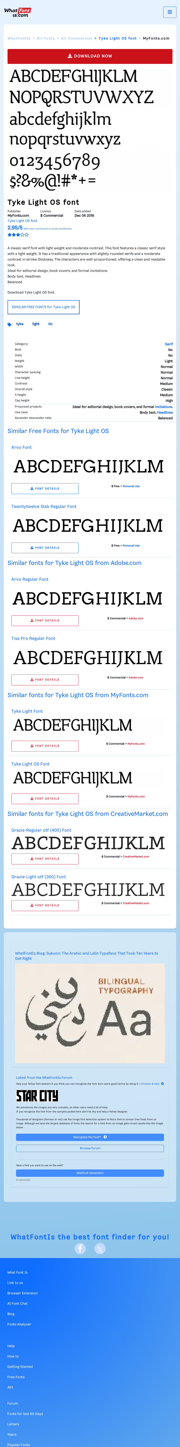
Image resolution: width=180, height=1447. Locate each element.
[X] (100, 1248)
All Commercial (76, 39)
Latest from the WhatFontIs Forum (44, 1078)
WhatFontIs (19, 39)
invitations (163, 407)
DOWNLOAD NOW (90, 55)
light (35, 324)
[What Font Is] (18, 12)
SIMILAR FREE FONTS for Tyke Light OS (43, 307)
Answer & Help (153, 1084)
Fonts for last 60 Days (25, 1414)
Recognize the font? (90, 1137)
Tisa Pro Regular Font (33, 638)
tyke (19, 324)
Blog (10, 1314)
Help (11, 1346)
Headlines (165, 413)
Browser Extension (22, 1293)
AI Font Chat (17, 1304)
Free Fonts (16, 1377)
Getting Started (20, 1367)
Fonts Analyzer (19, 1324)
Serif (169, 344)
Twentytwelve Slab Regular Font (43, 506)
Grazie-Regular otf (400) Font (41, 830)
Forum (12, 1404)
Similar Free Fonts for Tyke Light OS (58, 431)
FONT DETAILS (44, 488)
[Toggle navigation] (169, 12)
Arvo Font (21, 447)
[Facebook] (80, 1248)
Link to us (15, 1283)
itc (50, 324)
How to (13, 1356)
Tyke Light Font (27, 711)
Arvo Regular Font (29, 579)
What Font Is (17, 1273)
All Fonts (46, 39)
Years (11, 1435)
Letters (13, 1424)
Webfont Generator (90, 1173)
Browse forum (90, 1148)
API (10, 1388)
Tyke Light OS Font (30, 764)
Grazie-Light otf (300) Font (38, 877)
